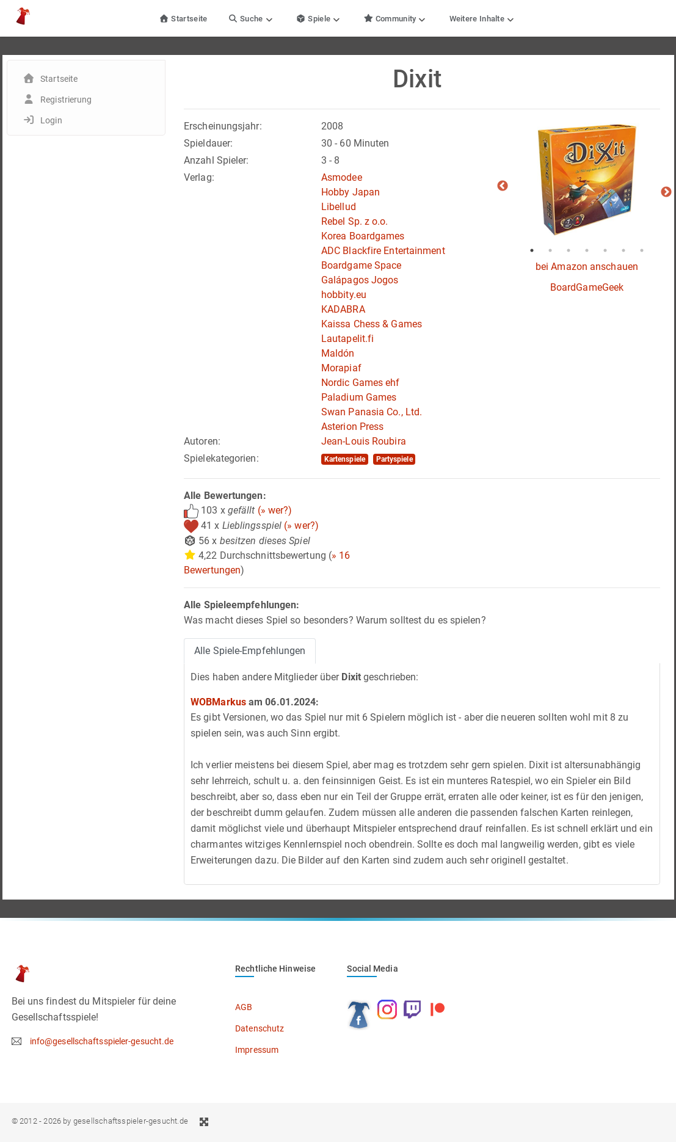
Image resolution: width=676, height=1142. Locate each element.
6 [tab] (623, 250)
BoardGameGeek (586, 287)
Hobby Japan (350, 192)
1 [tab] (532, 250)
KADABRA (343, 309)
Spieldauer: (208, 143)
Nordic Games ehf (360, 382)
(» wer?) (275, 510)
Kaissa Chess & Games (371, 324)
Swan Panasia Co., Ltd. (371, 412)
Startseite (183, 18)
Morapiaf (341, 368)
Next (666, 192)
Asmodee (341, 177)
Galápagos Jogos (360, 280)
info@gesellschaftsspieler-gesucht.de (102, 1041)
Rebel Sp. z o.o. (354, 221)
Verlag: (199, 177)
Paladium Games (358, 397)
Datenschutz (259, 1028)
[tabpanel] (587, 180)
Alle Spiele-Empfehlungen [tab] (249, 650)
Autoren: (202, 441)
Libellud (338, 207)
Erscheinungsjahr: (223, 126)
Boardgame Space (361, 265)
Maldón (338, 353)
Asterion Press (352, 426)
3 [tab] (568, 250)
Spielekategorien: (221, 458)
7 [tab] (642, 250)
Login (51, 120)
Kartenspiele (344, 459)
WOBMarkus (218, 702)
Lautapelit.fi (347, 338)
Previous (502, 186)
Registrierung (66, 99)
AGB (243, 1007)
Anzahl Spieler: (216, 160)
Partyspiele (394, 459)
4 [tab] (587, 250)
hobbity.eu (343, 294)
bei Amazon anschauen (587, 266)
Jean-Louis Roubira (363, 441)
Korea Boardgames (363, 236)
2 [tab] (550, 250)
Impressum (256, 1050)
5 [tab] (605, 250)
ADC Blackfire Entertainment (383, 250)
